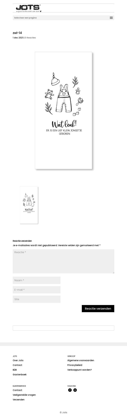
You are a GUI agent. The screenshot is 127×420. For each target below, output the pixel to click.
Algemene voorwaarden (80, 360)
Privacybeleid (74, 365)
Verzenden (18, 399)
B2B (15, 369)
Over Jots (18, 360)
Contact (17, 365)
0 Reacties (30, 37)
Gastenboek (19, 374)
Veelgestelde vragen (24, 394)
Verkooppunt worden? (79, 369)
